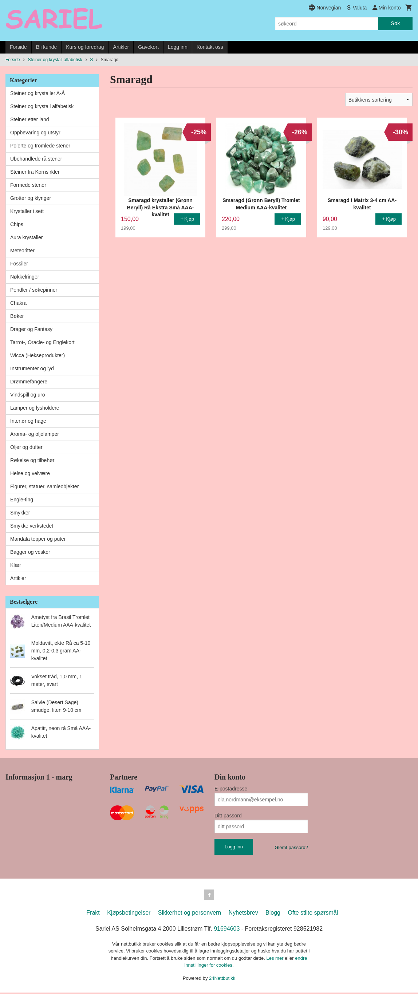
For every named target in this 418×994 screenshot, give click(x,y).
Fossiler (19, 264)
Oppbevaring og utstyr (35, 132)
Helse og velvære (30, 473)
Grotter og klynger (30, 198)
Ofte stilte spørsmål (313, 914)
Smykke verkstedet (31, 526)
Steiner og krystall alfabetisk (42, 106)
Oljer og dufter (26, 447)
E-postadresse (230, 789)
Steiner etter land (29, 119)
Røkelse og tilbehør (32, 460)
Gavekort (148, 47)
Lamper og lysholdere (34, 408)
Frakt (92, 914)
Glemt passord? (291, 847)
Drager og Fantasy (31, 329)
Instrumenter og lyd (32, 368)
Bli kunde (46, 47)
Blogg (272, 914)
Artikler (121, 47)
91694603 (227, 930)
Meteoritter (22, 250)
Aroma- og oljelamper (34, 434)
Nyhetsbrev (243, 914)
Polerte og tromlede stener (40, 146)
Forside (18, 47)
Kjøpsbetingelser (128, 914)
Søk (395, 23)
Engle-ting (21, 499)
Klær (15, 565)
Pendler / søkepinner (33, 290)
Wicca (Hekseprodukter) (37, 355)
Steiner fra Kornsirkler (34, 172)
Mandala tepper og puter (38, 539)
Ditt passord (228, 816)
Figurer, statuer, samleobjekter (44, 486)
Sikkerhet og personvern (189, 914)
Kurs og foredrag (85, 47)
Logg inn (178, 47)
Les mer (276, 959)
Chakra (18, 303)
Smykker (20, 513)
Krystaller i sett (27, 211)
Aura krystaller (26, 237)
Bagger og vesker (30, 552)
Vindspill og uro (27, 395)
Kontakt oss (210, 47)
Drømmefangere (28, 381)
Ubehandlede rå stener (36, 159)
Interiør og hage (28, 421)
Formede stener (28, 185)
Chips (16, 224)
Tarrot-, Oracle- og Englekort (42, 342)
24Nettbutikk (222, 979)
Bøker (17, 316)
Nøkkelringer (24, 277)
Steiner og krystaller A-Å (37, 93)
